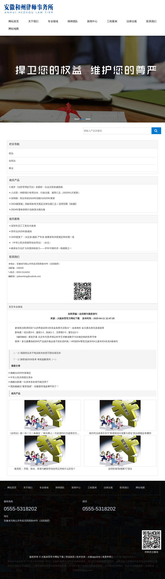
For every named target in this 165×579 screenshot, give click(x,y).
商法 (11, 168)
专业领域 (53, 21)
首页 (11, 306)
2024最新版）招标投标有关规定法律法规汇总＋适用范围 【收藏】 (44, 204)
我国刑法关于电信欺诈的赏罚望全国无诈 (40, 353)
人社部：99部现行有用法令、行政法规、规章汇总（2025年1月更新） (46, 192)
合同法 (12, 161)
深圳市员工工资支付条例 (23, 225)
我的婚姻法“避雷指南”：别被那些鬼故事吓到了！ (34, 386)
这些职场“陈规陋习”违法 (120, 468)
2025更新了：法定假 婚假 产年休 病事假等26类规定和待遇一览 (42, 237)
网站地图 (14, 28)
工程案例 (112, 21)
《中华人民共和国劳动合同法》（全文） (31, 242)
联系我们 (151, 21)
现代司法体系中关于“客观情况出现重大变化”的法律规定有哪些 (120, 433)
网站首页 (14, 21)
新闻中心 (92, 21)
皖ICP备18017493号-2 (124, 557)
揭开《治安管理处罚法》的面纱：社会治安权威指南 (37, 187)
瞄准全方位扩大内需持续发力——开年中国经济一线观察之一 (41, 248)
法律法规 (131, 21)
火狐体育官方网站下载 (68, 318)
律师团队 (73, 21)
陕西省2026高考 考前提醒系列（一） (38, 359)
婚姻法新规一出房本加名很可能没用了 (29, 382)
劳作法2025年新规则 (21, 231)
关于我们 (33, 21)
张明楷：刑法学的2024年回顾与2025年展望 (33, 198)
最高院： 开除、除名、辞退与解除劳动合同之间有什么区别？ (45, 468)
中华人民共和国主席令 (21, 377)
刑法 (11, 153)
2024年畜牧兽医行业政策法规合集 (28, 209)
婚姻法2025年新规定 (20, 373)
